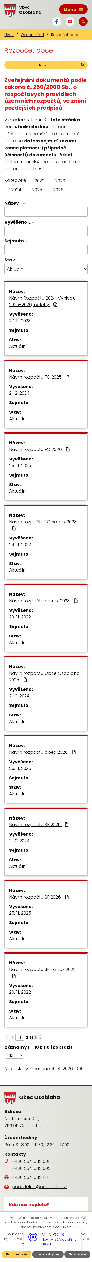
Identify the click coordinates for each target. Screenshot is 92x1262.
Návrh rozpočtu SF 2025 (39, 825)
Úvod (9, 34)
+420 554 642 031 (30, 1161)
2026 (58, 190)
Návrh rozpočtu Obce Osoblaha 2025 (44, 676)
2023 (60, 180)
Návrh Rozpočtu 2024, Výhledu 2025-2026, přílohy (42, 301)
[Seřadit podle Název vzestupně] (24, 202)
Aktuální (18, 346)
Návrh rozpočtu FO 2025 (40, 377)
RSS (62, 65)
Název (12, 203)
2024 (16, 190)
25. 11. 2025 (20, 465)
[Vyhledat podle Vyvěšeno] (46, 231)
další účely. (63, 1227)
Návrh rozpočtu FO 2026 (40, 449)
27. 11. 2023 (20, 321)
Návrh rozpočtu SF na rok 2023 (42, 972)
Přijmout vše (16, 1254)
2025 (37, 190)
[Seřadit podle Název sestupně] (24, 204)
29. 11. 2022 (20, 544)
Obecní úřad (32, 34)
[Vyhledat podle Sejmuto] (46, 249)
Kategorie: (15, 180)
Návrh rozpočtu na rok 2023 (44, 601)
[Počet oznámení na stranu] (14, 1055)
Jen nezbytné (48, 1254)
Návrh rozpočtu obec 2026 (43, 752)
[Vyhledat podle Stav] (46, 269)
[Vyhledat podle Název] (46, 212)
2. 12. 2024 (19, 393)
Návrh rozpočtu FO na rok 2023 (43, 524)
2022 (39, 180)
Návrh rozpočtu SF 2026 (39, 897)
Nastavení (77, 1254)
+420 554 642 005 (31, 1168)
